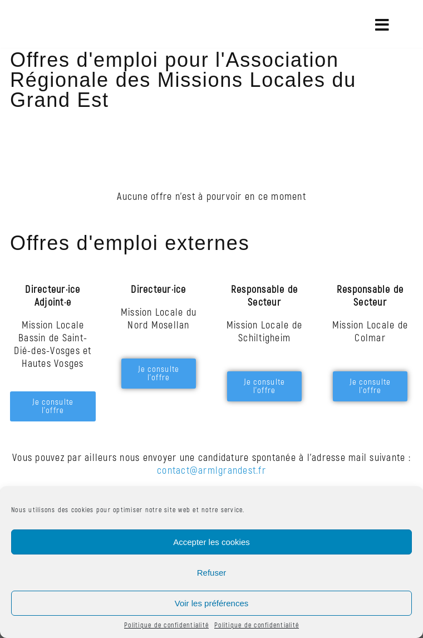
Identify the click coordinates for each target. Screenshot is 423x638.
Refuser (212, 572)
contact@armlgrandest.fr (211, 470)
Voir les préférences (212, 603)
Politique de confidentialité (166, 625)
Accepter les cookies (211, 542)
